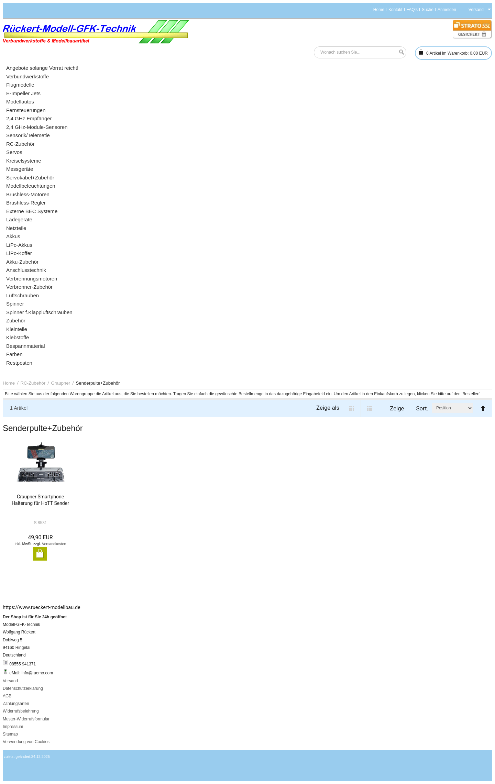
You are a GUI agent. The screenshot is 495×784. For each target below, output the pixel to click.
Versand (10, 680)
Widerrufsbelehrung (21, 711)
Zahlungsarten (16, 703)
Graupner (60, 383)
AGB (7, 696)
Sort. (422, 408)
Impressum (13, 726)
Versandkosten (54, 544)
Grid (352, 408)
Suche (427, 9)
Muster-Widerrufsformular (26, 719)
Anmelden (447, 9)
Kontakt (395, 9)
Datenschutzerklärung (23, 688)
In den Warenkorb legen (40, 554)
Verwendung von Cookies (26, 741)
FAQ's (412, 9)
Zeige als (327, 407)
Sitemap (10, 734)
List (370, 408)
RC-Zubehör (33, 383)
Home (378, 9)
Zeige (397, 408)
